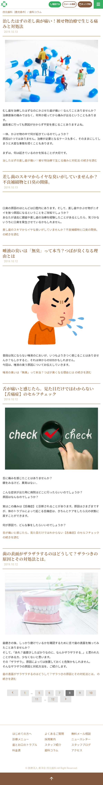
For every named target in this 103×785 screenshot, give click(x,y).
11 (36, 699)
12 (52, 699)
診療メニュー (20, 739)
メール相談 (69, 4)
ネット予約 (85, 4)
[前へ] (12, 693)
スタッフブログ (81, 745)
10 (90, 693)
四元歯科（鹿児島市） (15, 12)
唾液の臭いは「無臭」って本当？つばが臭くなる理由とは (50, 253)
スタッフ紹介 (53, 745)
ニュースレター (80, 739)
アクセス (76, 750)
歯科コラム (4, 4)
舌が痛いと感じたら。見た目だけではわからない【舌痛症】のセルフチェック (48, 391)
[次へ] (65, 699)
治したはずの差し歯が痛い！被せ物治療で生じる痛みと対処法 (50, 23)
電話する (55, 4)
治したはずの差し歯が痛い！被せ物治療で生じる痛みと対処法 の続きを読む (50, 160)
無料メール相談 (81, 733)
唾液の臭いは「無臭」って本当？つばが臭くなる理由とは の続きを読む (47, 372)
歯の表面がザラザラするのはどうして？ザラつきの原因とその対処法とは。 (50, 556)
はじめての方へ (22, 733)
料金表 (16, 750)
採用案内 (50, 739)
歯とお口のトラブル (24, 745)
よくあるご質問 (54, 733)
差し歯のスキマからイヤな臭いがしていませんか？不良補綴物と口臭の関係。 (50, 179)
